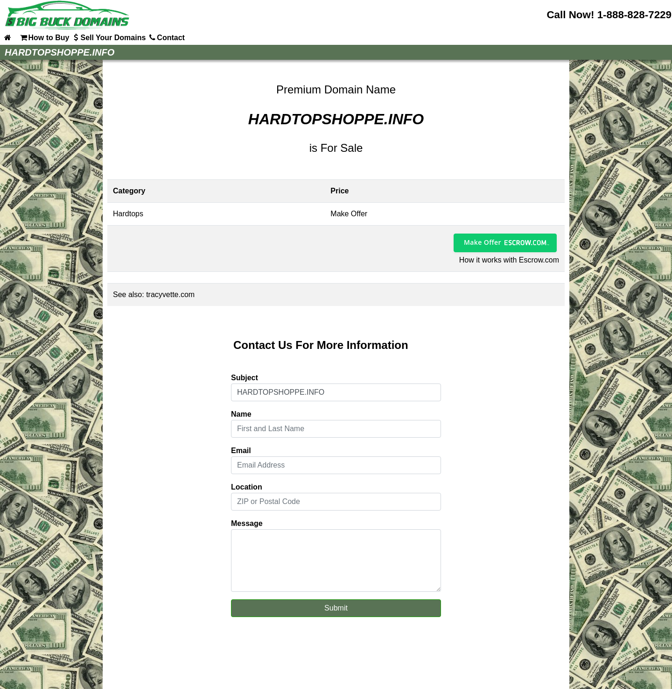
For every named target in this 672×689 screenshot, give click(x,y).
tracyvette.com (170, 294)
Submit (336, 608)
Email (241, 451)
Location (246, 487)
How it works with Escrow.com (509, 260)
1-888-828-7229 (634, 15)
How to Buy (44, 37)
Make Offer (482, 242)
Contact (166, 37)
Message (247, 523)
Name (241, 414)
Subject (244, 378)
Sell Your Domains (108, 37)
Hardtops (128, 214)
